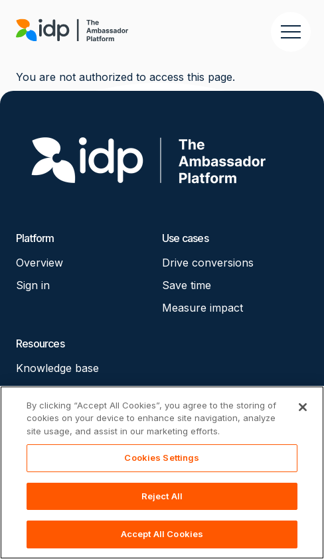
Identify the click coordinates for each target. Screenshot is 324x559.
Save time (186, 285)
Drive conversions (208, 262)
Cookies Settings (161, 457)
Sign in (33, 285)
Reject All (162, 496)
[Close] (302, 407)
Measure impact (202, 307)
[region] (162, 472)
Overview (39, 262)
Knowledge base (57, 368)
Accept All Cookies (162, 533)
